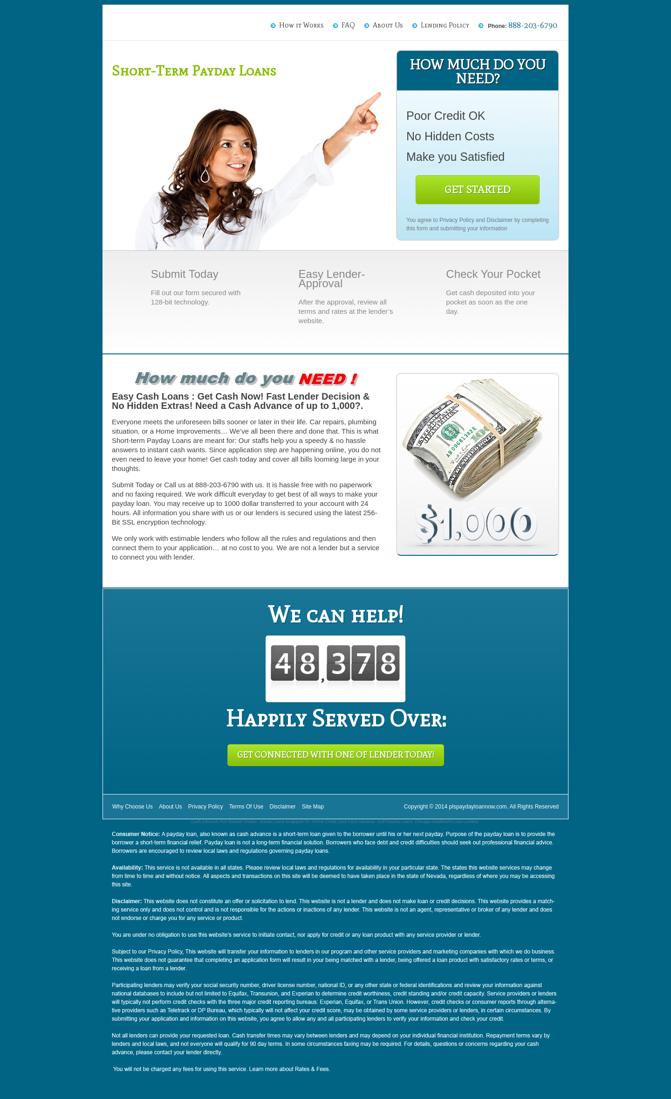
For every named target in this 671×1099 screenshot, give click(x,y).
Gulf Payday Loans (394, 821)
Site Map (313, 806)
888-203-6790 (532, 25)
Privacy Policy (456, 220)
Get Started (478, 189)
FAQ (348, 25)
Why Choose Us (132, 806)
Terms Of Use (246, 806)
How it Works (301, 25)
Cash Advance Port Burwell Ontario (224, 821)
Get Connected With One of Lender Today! (335, 755)
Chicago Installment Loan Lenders (447, 821)
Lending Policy (445, 25)
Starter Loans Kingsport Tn (284, 821)
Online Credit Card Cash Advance (343, 821)
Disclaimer (499, 220)
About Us (388, 25)
